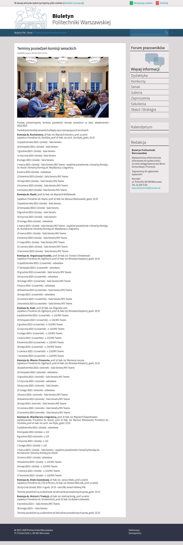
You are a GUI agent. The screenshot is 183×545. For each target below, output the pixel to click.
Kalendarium (141, 127)
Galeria (136, 92)
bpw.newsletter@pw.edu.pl (146, 187)
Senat (29, 32)
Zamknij (164, 3)
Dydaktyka (139, 75)
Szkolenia (138, 103)
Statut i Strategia (143, 109)
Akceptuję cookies (143, 3)
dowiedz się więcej (73, 3)
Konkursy (138, 81)
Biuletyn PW (19, 32)
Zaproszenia (140, 98)
